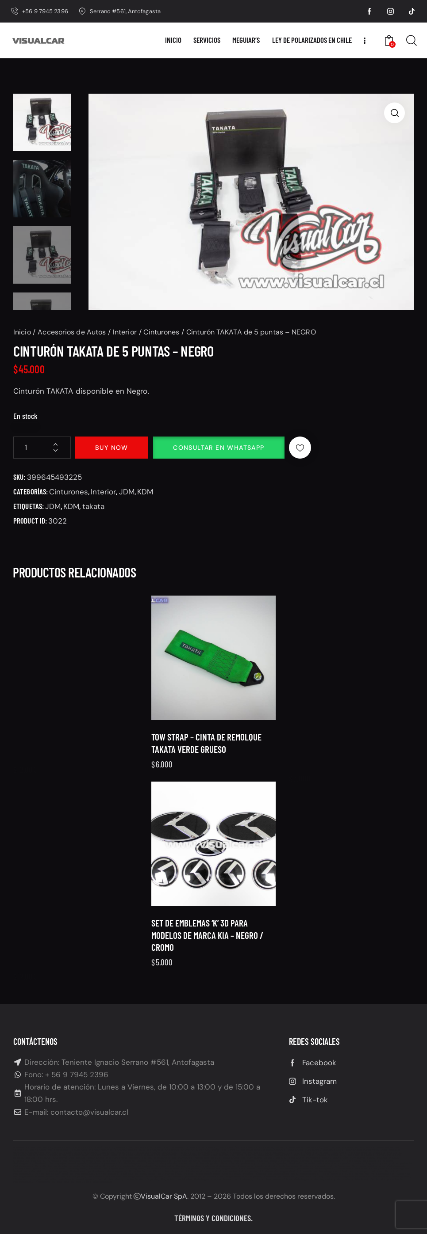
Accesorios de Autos (72, 332)
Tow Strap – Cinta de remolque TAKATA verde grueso (206, 764)
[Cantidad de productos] (42, 448)
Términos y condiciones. (213, 1218)
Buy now (111, 448)
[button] (394, 113)
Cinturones (161, 332)
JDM (127, 492)
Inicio (22, 332)
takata (93, 506)
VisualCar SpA (164, 1196)
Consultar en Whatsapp (218, 448)
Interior (125, 332)
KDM (145, 492)
